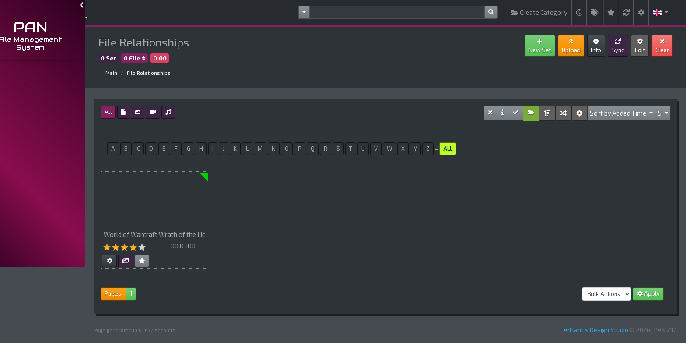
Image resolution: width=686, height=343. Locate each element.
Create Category (539, 12)
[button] (660, 12)
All (132, 111)
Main (135, 73)
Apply (648, 293)
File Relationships (173, 73)
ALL (471, 148)
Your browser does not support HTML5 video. (178, 199)
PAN (55, 27)
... (9, 82)
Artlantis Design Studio (596, 329)
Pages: (138, 293)
